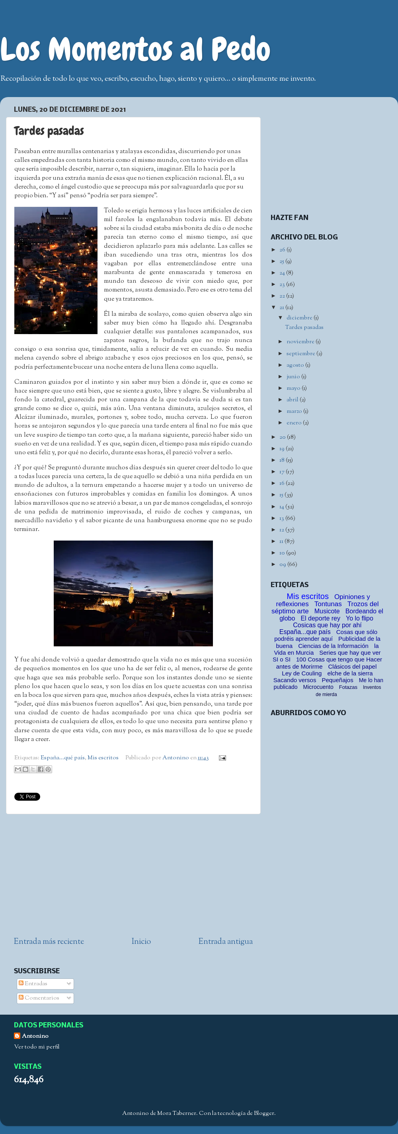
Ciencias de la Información (333, 645)
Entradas (33, 984)
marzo (295, 411)
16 (282, 483)
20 (283, 437)
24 (282, 273)
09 (283, 564)
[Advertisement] (133, 875)
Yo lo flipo (359, 618)
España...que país (305, 631)
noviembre (301, 342)
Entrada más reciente (49, 942)
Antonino (176, 758)
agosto (296, 365)
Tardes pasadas (304, 327)
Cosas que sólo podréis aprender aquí (325, 635)
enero (295, 423)
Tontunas (328, 604)
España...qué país (63, 758)
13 (282, 518)
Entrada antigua (226, 942)
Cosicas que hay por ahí (327, 625)
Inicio (141, 942)
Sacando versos (294, 680)
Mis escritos (103, 758)
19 (282, 449)
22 (282, 296)
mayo (294, 388)
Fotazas (348, 687)
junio (294, 377)
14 (282, 507)
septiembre (301, 354)
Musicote (327, 611)
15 (282, 495)
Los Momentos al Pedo (135, 49)
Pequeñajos (337, 680)
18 (282, 460)
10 (282, 553)
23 (282, 284)
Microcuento (318, 687)
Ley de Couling (302, 673)
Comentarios (39, 998)
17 (282, 472)
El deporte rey (320, 618)
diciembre (300, 318)
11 (282, 541)
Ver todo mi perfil (37, 1047)
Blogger (264, 1113)
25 (282, 261)
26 (283, 250)
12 (282, 530)
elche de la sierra (350, 673)
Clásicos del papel (352, 666)
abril (293, 400)
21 (282, 307)
